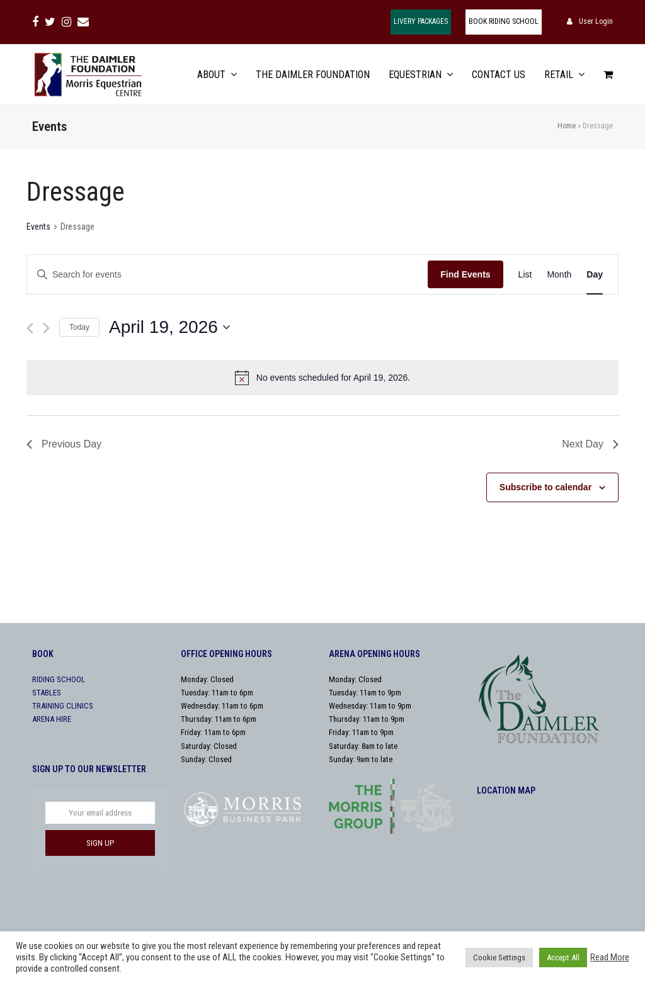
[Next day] (46, 328)
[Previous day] (29, 328)
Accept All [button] (563, 957)
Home (566, 125)
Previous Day (63, 444)
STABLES (46, 692)
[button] (608, 74)
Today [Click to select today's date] (79, 327)
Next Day (590, 444)
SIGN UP (100, 843)
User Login (596, 21)
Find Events (465, 274)
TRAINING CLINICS (62, 706)
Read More (609, 957)
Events (38, 227)
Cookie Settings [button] (499, 957)
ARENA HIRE (51, 719)
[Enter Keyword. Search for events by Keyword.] (227, 275)
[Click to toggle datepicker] (169, 327)
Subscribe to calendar (545, 487)
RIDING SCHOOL (58, 679)
